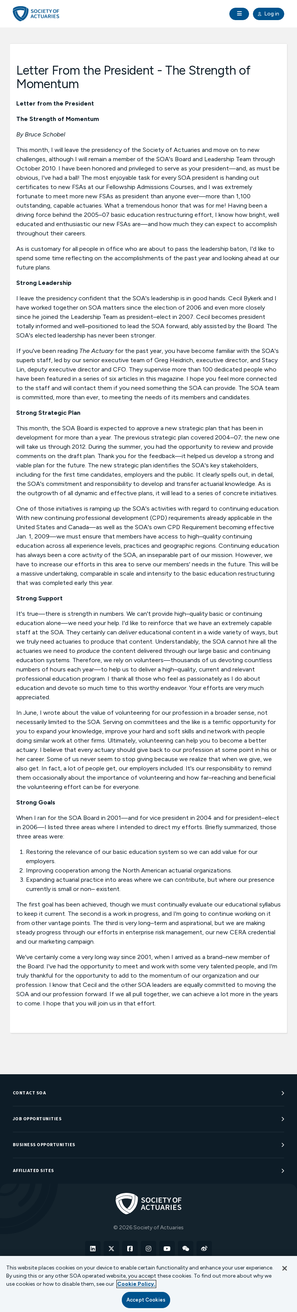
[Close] (284, 1268)
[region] (148, 1284)
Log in (268, 13)
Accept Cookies (146, 1300)
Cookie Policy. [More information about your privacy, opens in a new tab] (136, 1284)
